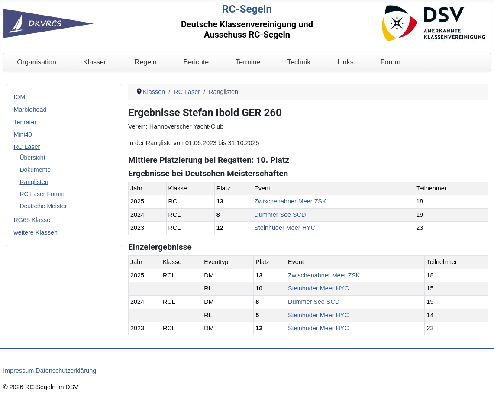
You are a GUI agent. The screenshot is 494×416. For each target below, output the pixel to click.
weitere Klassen (35, 232)
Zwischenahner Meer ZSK (290, 201)
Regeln (146, 62)
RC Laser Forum (41, 193)
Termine (248, 62)
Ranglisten (33, 181)
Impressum (18, 370)
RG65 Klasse (31, 219)
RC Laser (26, 146)
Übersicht (32, 157)
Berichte (196, 62)
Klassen (95, 62)
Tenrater (24, 122)
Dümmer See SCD (280, 214)
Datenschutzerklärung (66, 370)
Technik (298, 62)
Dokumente (35, 169)
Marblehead (29, 109)
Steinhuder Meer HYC (284, 227)
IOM (19, 97)
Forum (390, 62)
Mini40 (22, 134)
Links (345, 62)
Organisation (36, 62)
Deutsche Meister (43, 206)
